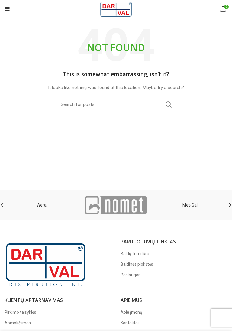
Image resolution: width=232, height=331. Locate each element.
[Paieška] (116, 104)
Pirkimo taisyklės (20, 312)
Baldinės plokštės (137, 264)
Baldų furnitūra (135, 253)
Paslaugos (130, 274)
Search (168, 104)
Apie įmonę (131, 312)
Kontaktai (130, 322)
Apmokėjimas (18, 322)
